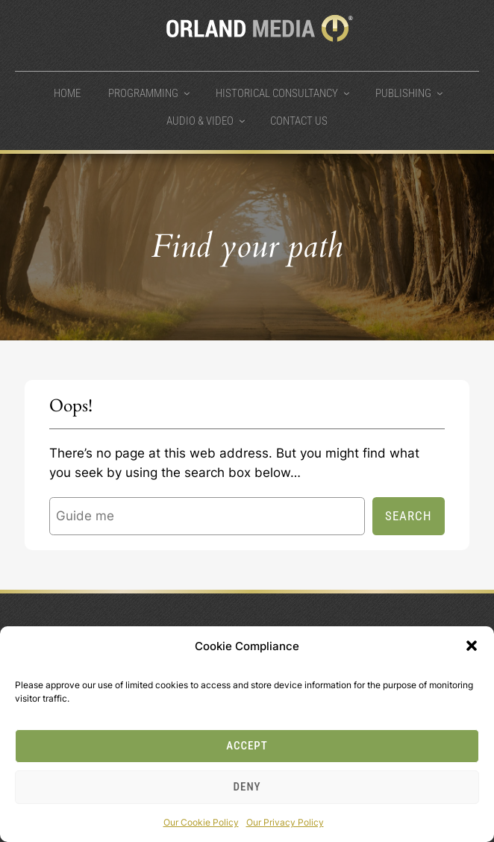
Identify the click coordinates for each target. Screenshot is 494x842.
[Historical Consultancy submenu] (346, 93)
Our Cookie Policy (201, 822)
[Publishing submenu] (440, 93)
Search (408, 515)
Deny (247, 786)
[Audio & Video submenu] (242, 120)
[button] (471, 645)
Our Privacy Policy (285, 822)
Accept (247, 745)
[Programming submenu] (187, 93)
